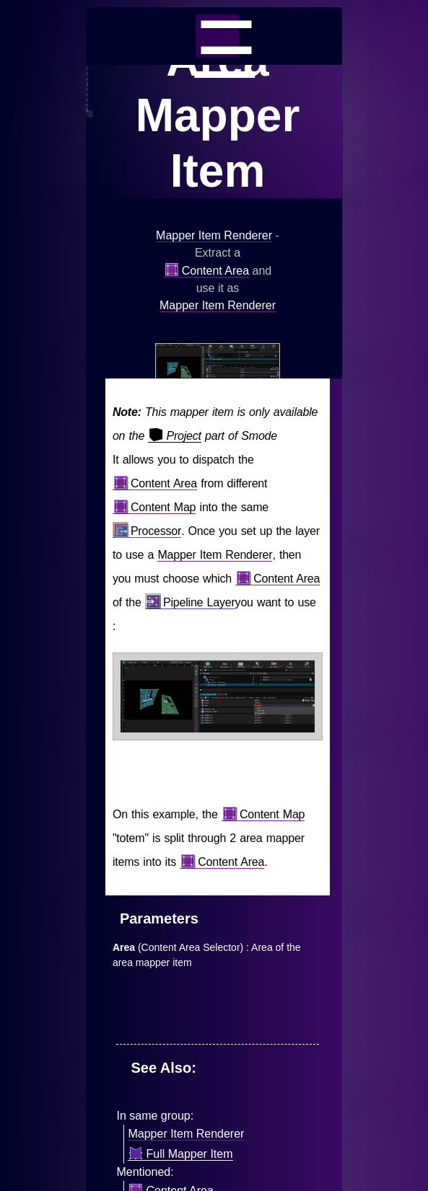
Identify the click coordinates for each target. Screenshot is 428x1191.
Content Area (206, 271)
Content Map (154, 507)
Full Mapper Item (180, 1154)
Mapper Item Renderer (214, 235)
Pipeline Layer (190, 602)
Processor (147, 531)
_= (217, 36)
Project (174, 436)
